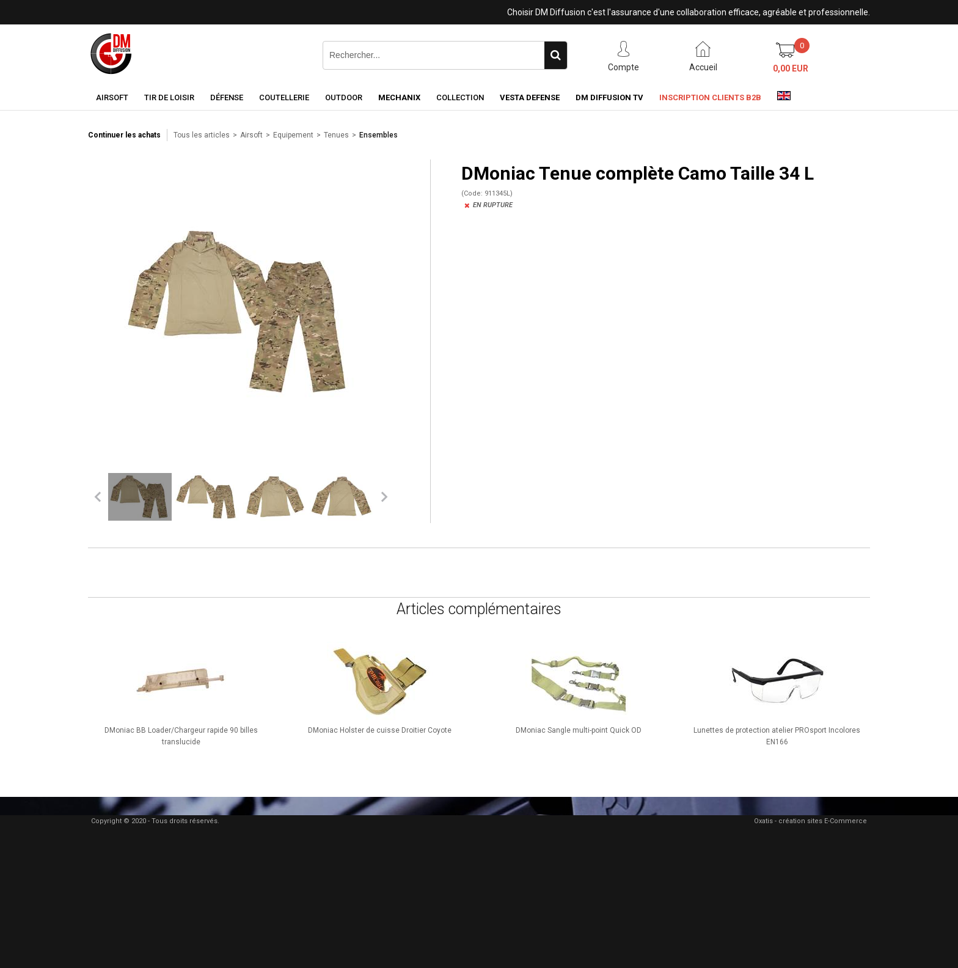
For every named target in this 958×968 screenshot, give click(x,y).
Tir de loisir (169, 97)
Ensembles (378, 135)
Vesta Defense (530, 97)
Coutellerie (284, 97)
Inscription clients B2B (710, 97)
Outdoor (343, 97)
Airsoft (112, 97)
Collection (460, 97)
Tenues (336, 135)
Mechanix (399, 97)
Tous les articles (202, 135)
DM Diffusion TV (609, 97)
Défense (226, 97)
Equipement (293, 135)
